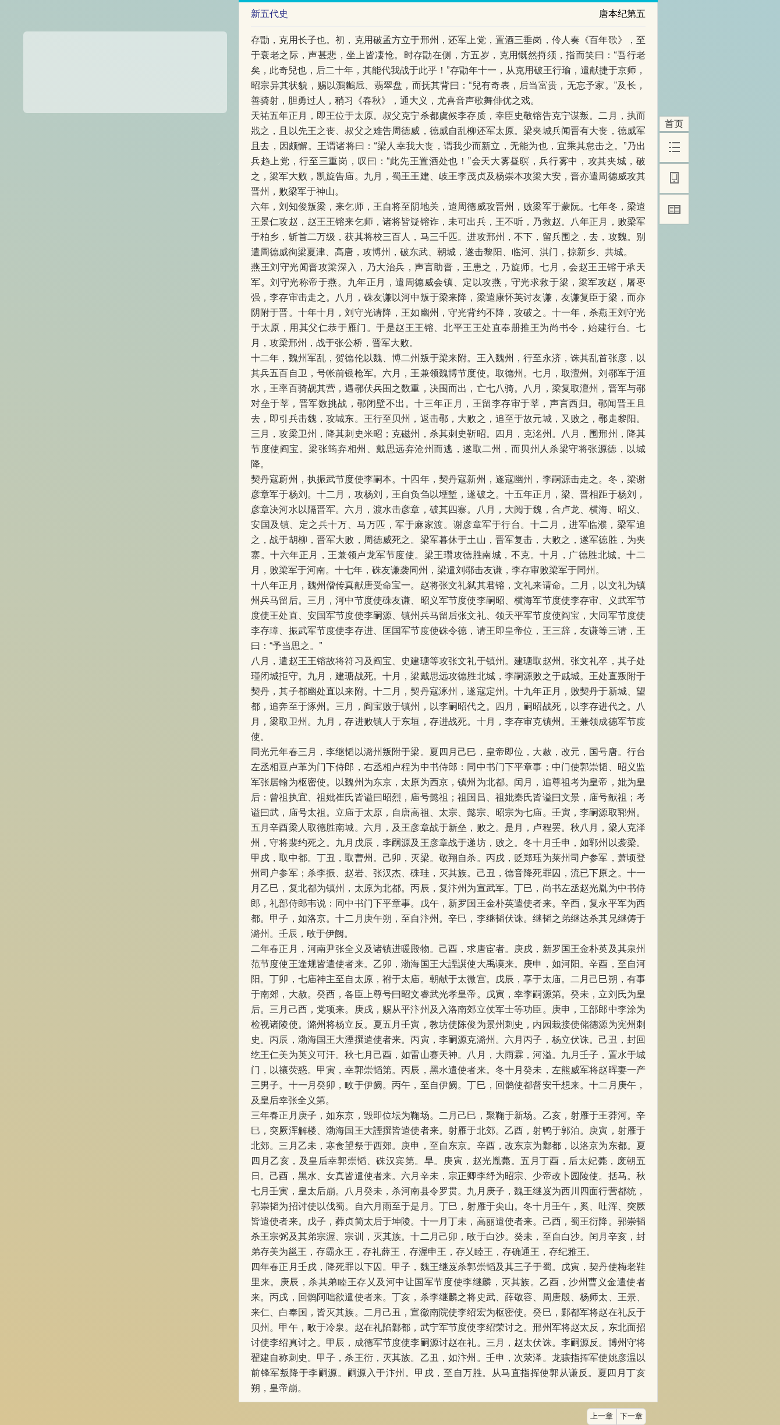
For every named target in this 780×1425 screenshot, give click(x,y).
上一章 (601, 1416)
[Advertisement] (125, 68)
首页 (674, 124)
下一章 (631, 1416)
